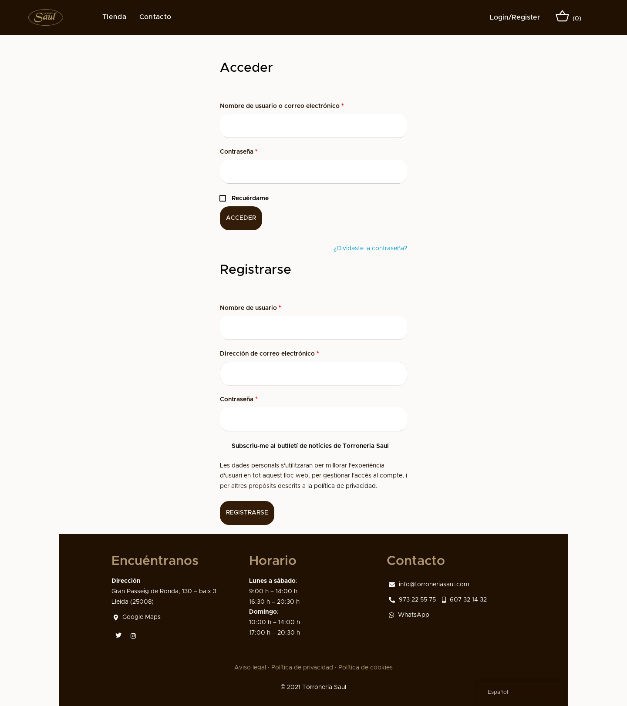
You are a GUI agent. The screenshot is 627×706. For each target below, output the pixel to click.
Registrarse (247, 513)
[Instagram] (132, 635)
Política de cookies (365, 668)
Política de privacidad (302, 668)
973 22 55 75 (412, 600)
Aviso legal (250, 668)
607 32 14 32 (464, 600)
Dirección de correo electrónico (282, 353)
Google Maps (137, 617)
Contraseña (252, 151)
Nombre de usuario (263, 307)
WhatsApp (409, 615)
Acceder (241, 218)
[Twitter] (118, 635)
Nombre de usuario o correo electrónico (295, 105)
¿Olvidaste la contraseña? (370, 248)
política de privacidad (345, 486)
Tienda (114, 16)
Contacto (155, 16)
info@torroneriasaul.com (429, 585)
